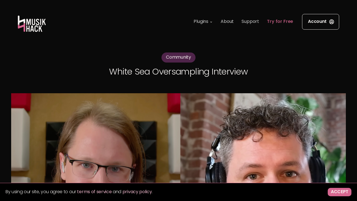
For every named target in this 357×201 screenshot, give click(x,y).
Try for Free (280, 21)
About (227, 21)
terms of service (94, 192)
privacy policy (137, 192)
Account (321, 21)
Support (250, 21)
